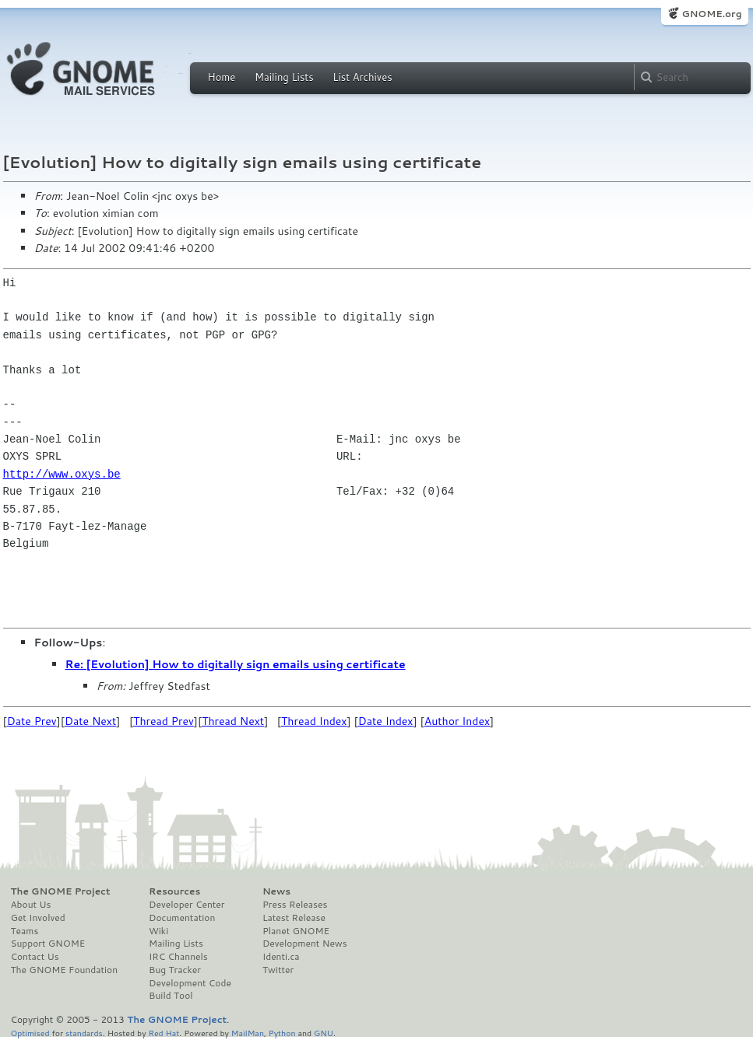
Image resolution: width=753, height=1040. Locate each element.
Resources (174, 891)
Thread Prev (163, 721)
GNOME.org (711, 13)
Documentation (182, 918)
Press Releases (294, 904)
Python (282, 1032)
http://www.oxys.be (62, 474)
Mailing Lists (284, 77)
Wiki (158, 931)
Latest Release (293, 918)
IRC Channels (178, 957)
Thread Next (233, 721)
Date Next (90, 721)
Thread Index (314, 721)
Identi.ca (281, 957)
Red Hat (163, 1032)
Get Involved (38, 918)
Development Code (190, 983)
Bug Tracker (175, 970)
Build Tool (170, 995)
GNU (323, 1032)
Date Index (385, 721)
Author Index (457, 721)
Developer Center (186, 904)
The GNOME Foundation (64, 970)
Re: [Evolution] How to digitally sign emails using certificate (235, 664)
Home (222, 77)
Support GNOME (48, 943)
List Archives (362, 77)
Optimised (30, 1032)
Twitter (278, 970)
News (276, 891)
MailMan (247, 1032)
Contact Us (35, 957)
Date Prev (32, 721)
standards (84, 1032)
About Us (31, 904)
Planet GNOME (295, 931)
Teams (25, 931)
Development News (304, 943)
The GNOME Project (61, 891)
